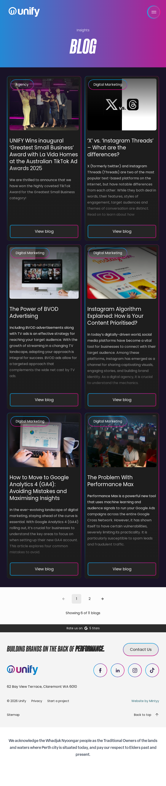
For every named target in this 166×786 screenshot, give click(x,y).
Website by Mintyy (145, 701)
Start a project (58, 701)
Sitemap (13, 715)
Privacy (36, 701)
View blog (44, 231)
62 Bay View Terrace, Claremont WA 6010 (42, 686)
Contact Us (141, 649)
